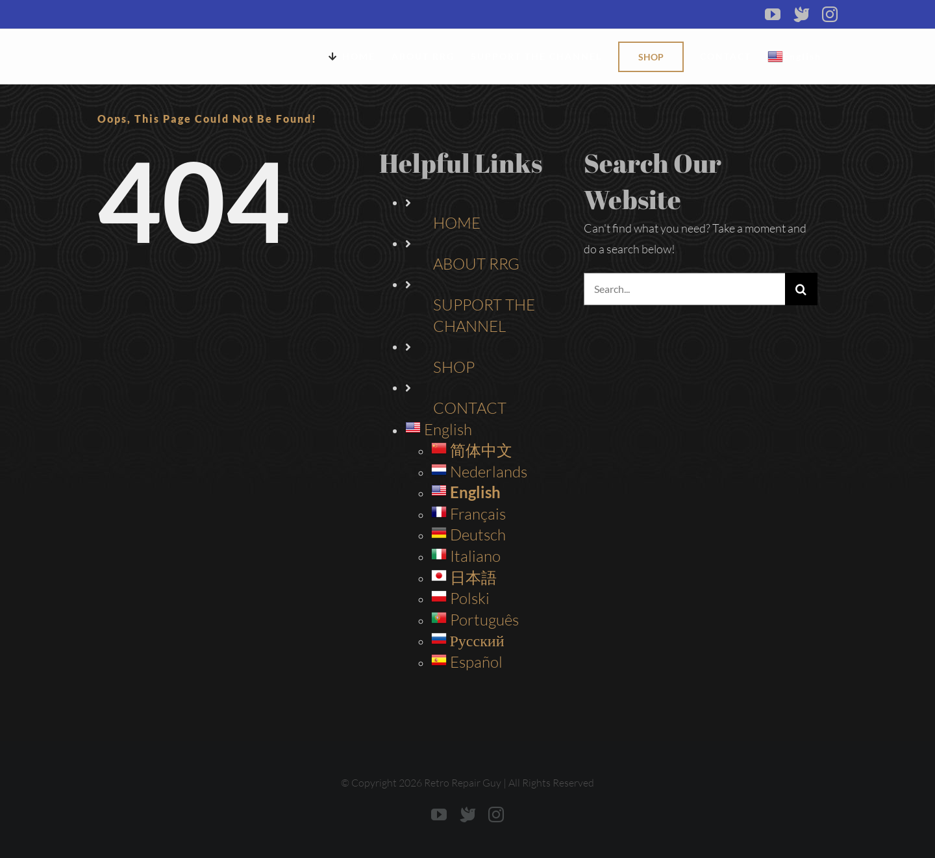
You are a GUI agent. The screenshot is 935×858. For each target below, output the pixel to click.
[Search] (801, 289)
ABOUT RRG (476, 263)
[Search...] (684, 289)
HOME (456, 223)
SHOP (454, 367)
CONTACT (469, 408)
